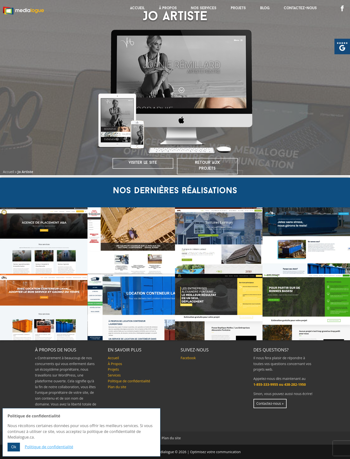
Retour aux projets (207, 166)
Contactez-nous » (270, 403)
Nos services (203, 8)
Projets (238, 8)
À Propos (168, 8)
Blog (265, 8)
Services (114, 375)
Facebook (188, 358)
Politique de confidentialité (129, 381)
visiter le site (143, 163)
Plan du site (117, 387)
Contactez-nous (300, 8)
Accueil (137, 8)
